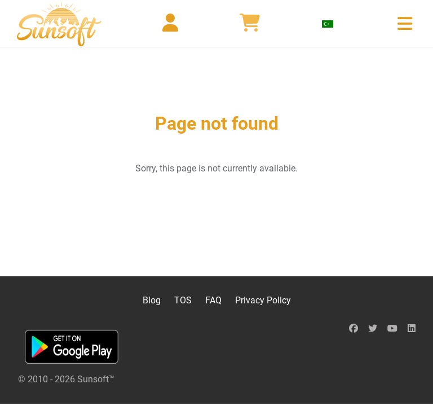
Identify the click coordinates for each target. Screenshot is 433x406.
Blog (152, 300)
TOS (183, 300)
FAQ (213, 300)
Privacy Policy (263, 300)
